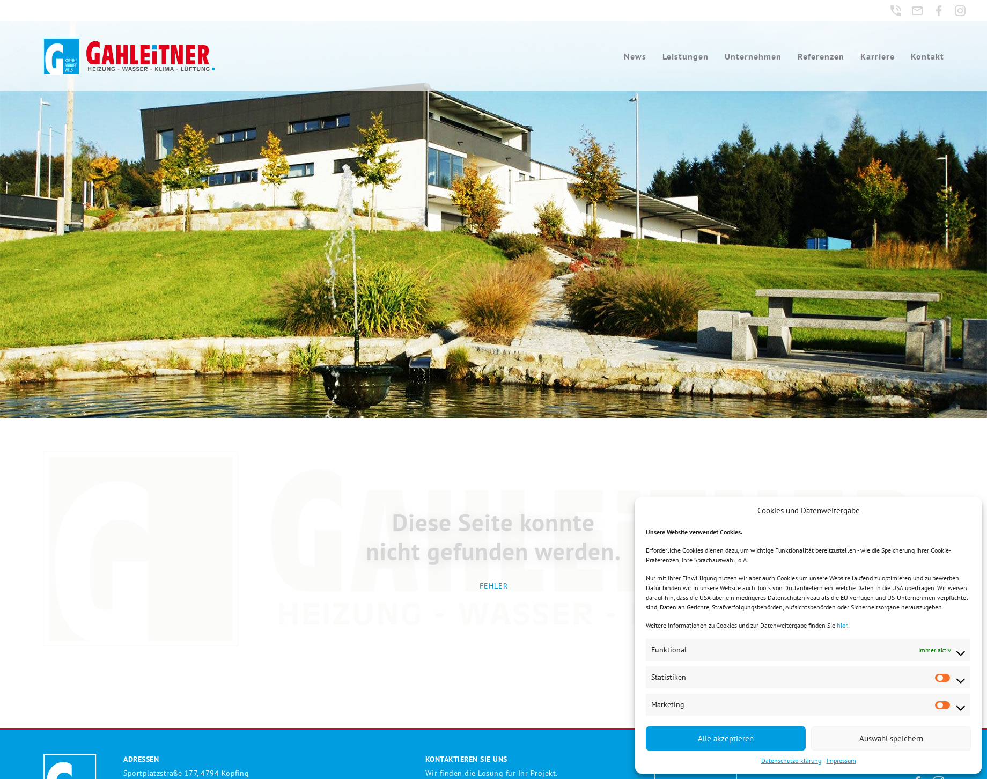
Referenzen (822, 56)
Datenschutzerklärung (791, 760)
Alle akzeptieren (726, 738)
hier (842, 625)
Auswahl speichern (891, 738)
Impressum (841, 760)
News (636, 56)
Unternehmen (754, 56)
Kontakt (928, 56)
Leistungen (687, 56)
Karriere (878, 56)
